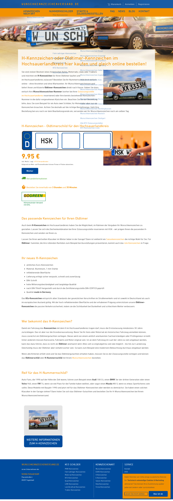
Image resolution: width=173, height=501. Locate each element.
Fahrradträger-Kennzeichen (75, 468)
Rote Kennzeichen (102, 480)
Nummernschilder (62, 10)
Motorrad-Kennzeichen (73, 471)
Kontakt (145, 10)
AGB (126, 468)
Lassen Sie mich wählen (134, 494)
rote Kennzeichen (132, 239)
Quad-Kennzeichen (72, 477)
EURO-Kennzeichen (103, 468)
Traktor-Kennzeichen (72, 486)
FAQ (114, 10)
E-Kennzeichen (101, 474)
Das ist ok (158, 494)
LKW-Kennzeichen (71, 480)
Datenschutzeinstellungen (97, 498)
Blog (133, 10)
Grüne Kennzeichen (103, 483)
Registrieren (144, 4)
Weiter (29, 167)
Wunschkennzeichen (82, 354)
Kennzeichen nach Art (35, 10)
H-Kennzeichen (101, 471)
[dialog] (147, 486)
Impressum (116, 498)
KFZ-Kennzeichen (71, 474)
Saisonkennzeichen (115, 235)
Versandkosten (129, 471)
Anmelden (129, 4)
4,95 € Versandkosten (41, 158)
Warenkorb (114, 4)
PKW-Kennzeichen (71, 465)
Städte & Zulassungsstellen (92, 10)
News (124, 10)
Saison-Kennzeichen (103, 477)
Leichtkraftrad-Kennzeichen (75, 483)
